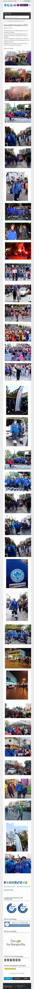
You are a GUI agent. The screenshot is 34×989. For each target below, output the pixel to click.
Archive (25, 978)
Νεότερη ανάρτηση (10, 886)
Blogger (22, 973)
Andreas (10, 28)
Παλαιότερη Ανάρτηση (23, 886)
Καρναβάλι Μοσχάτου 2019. (16, 25)
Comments (17, 978)
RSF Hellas (14, 985)
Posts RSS (20, 988)
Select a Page (8, 13)
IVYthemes (15, 986)
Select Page (26, 1)
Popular (8, 978)
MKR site (21, 986)
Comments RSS (27, 988)
